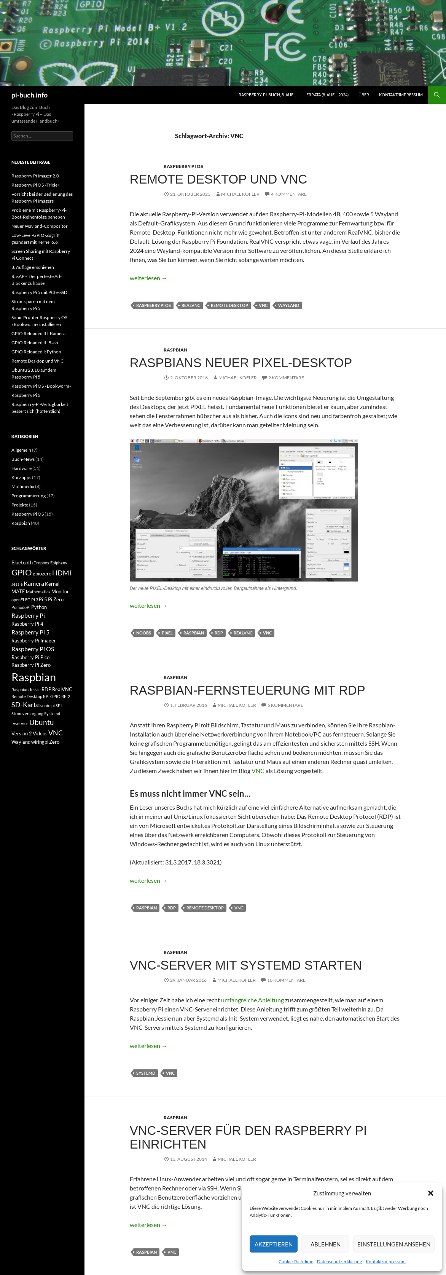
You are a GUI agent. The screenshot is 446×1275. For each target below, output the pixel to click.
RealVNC (191, 305)
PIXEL (167, 632)
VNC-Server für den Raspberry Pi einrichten (248, 1137)
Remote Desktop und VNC (218, 179)
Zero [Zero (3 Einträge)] (54, 742)
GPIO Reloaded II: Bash (34, 342)
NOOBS (143, 632)
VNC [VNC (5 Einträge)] (55, 733)
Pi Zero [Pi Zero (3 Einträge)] (56, 599)
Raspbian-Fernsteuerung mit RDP (247, 690)
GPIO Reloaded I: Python (36, 352)
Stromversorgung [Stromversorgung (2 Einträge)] (27, 713)
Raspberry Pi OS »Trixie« (35, 185)
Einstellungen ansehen (393, 1244)
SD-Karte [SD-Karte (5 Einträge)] (25, 705)
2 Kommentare (286, 377)
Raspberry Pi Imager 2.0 (35, 176)
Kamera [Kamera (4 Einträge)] (34, 583)
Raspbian (175, 350)
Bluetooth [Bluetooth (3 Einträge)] (22, 562)
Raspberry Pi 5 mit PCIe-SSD (39, 292)
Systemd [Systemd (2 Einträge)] (52, 713)
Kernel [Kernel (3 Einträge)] (52, 584)
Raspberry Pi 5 (25, 395)
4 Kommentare (289, 194)
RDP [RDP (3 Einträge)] (46, 689)
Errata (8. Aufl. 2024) (327, 94)
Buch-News (23, 459)
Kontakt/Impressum (386, 1261)
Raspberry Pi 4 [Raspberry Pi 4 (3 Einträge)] (27, 624)
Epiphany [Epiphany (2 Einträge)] (58, 562)
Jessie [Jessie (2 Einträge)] (17, 584)
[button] (431, 1193)
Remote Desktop (229, 305)
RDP (219, 632)
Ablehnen (326, 1244)
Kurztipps (21, 477)
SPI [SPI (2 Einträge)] (59, 705)
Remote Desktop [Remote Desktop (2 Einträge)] (26, 696)
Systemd (145, 1072)
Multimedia (22, 486)
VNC (263, 305)
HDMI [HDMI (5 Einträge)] (62, 573)
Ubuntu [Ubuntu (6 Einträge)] (41, 722)
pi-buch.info (29, 95)
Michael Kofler (240, 194)
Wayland (288, 305)
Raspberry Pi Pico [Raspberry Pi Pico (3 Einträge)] (30, 657)
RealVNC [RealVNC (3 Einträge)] (62, 689)
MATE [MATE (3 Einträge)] (18, 591)
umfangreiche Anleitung (252, 999)
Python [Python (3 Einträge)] (39, 607)
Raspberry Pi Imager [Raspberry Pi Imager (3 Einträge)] (33, 641)
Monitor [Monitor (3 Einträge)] (60, 591)
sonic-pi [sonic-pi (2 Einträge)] (47, 705)
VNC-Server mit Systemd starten (246, 965)
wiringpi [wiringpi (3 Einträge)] (39, 742)
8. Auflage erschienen (32, 267)
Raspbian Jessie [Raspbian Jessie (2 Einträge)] (26, 689)
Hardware (21, 468)
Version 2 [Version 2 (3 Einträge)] (21, 733)
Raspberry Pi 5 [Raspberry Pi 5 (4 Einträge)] (30, 632)
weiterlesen (148, 277)
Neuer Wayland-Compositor (39, 226)
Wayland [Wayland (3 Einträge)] (20, 742)
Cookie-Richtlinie (296, 1261)
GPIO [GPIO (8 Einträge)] (21, 572)
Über (363, 94)
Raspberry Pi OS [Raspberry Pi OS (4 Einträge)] (32, 648)
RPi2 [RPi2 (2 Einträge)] (65, 696)
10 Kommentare (286, 980)
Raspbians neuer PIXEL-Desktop (241, 363)
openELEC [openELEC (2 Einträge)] (20, 599)
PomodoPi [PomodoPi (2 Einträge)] (20, 607)
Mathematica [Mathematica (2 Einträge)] (38, 591)
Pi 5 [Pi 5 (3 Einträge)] (43, 599)
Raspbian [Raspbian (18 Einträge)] (33, 677)
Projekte (19, 505)
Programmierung (28, 495)
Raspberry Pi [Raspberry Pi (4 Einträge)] (28, 615)
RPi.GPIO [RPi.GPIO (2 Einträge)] (52, 696)
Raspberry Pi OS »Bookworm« (41, 386)
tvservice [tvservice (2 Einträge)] (20, 723)
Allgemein (21, 450)
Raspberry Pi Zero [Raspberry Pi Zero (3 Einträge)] (31, 665)
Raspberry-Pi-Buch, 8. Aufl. (267, 94)
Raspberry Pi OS (183, 166)
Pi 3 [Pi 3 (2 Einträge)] (34, 599)
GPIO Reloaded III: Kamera (38, 333)
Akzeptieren (274, 1244)
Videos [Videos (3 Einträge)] (40, 733)
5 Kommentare (285, 705)
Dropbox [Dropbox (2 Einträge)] (41, 562)
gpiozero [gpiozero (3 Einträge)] (42, 573)
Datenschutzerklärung (339, 1261)
